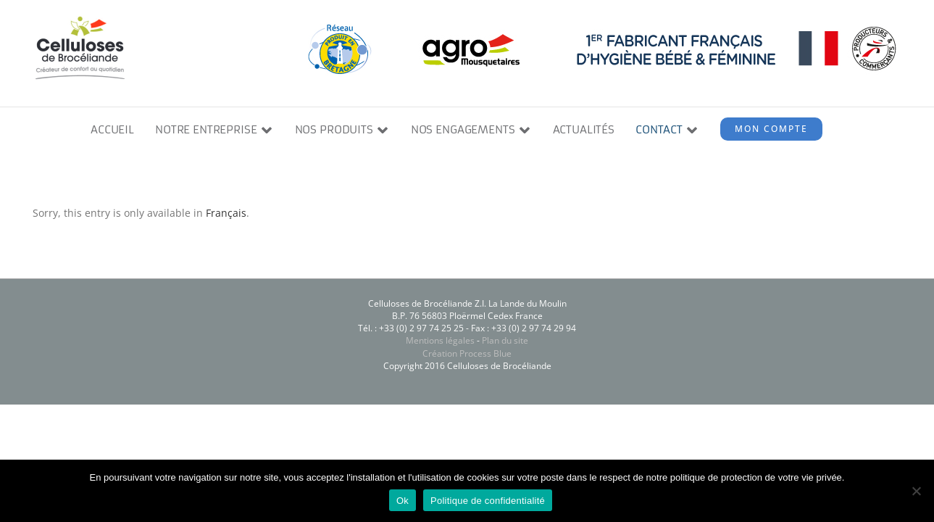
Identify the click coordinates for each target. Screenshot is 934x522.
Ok (402, 500)
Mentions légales (440, 340)
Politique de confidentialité (487, 500)
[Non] (916, 491)
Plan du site (505, 340)
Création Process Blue (467, 353)
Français (226, 213)
